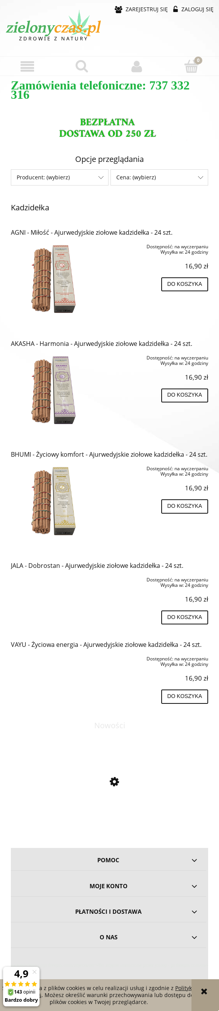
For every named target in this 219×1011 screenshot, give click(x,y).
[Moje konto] (137, 66)
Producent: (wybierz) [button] (43, 177)
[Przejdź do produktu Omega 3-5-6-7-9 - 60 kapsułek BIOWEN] (109, 815)
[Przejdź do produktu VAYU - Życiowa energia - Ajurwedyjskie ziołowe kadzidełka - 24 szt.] (50, 657)
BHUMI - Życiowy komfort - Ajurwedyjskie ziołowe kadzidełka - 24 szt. (109, 454)
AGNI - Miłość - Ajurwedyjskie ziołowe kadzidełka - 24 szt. (91, 232)
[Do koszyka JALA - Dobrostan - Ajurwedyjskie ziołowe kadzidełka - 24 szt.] (184, 617)
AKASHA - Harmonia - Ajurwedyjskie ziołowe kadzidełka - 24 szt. (101, 343)
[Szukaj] (82, 66)
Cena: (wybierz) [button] (136, 177)
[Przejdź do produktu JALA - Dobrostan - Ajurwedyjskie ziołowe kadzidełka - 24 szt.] (50, 578)
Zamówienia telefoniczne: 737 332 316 (100, 89)
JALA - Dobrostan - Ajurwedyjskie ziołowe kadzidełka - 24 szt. (97, 565)
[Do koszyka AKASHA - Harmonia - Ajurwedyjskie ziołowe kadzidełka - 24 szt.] (184, 395)
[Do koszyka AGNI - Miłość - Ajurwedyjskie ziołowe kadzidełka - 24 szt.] (184, 284)
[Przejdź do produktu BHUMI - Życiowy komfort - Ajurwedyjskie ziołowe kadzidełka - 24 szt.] (50, 500)
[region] (109, 128)
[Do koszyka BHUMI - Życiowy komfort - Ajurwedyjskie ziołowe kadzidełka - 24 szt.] (184, 506)
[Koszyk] (191, 66)
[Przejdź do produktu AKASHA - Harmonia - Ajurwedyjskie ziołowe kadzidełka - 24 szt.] (50, 390)
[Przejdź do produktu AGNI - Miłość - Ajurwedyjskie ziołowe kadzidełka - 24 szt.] (50, 278)
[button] (27, 66)
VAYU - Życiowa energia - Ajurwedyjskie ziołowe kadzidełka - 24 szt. (106, 644)
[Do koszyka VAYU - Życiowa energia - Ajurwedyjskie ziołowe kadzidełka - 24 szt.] (184, 696)
